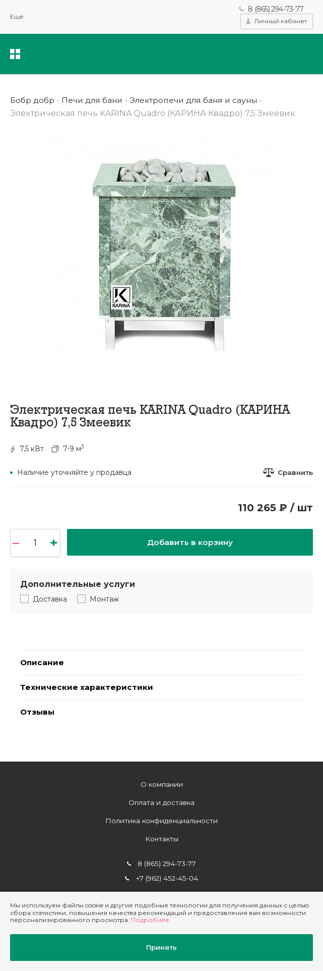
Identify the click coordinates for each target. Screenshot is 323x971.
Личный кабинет (280, 21)
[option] (161, 243)
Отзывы (38, 714)
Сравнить (294, 472)
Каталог (15, 54)
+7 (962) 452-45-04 (167, 878)
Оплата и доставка (161, 802)
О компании (161, 784)
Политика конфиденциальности (161, 821)
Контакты (162, 839)
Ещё (17, 17)
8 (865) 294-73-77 (275, 9)
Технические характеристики (87, 688)
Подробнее (150, 919)
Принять (161, 947)
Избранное (274, 54)
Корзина (305, 54)
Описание (42, 663)
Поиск (245, 54)
